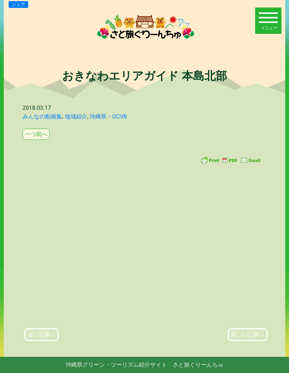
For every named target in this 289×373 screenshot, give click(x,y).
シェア (18, 4)
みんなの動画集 (42, 116)
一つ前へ (36, 134)
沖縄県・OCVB (108, 116)
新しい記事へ (248, 334)
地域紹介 (76, 116)
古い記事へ (41, 334)
